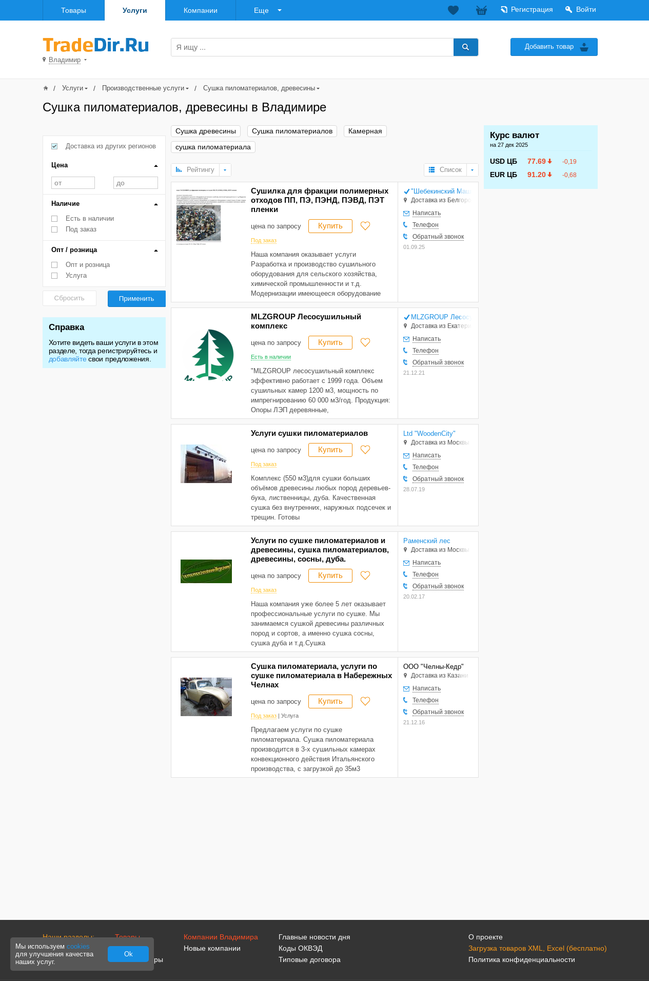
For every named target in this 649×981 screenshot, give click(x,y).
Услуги (135, 10)
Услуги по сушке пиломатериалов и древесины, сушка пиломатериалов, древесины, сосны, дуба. (320, 549)
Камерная (365, 131)
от (73, 183)
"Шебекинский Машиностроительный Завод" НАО (441, 191)
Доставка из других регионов (111, 146)
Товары (73, 10)
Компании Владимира (221, 937)
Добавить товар (549, 46)
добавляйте (68, 359)
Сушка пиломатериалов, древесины (259, 88)
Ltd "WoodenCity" (429, 433)
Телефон (425, 224)
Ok (128, 954)
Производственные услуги (143, 88)
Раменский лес (426, 541)
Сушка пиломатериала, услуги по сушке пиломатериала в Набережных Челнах (321, 675)
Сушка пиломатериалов (292, 131)
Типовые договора (310, 959)
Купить (330, 225)
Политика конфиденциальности (521, 959)
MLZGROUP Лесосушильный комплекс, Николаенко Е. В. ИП (441, 317)
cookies (78, 946)
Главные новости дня (314, 937)
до (135, 183)
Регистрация (532, 9)
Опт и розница (88, 264)
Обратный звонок (438, 236)
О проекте (485, 937)
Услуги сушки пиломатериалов (309, 433)
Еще (261, 10)
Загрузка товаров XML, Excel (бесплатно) (537, 948)
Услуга (76, 275)
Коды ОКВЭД (300, 948)
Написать (426, 213)
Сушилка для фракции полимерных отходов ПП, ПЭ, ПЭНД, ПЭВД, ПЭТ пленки (319, 200)
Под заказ (81, 229)
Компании (201, 10)
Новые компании (212, 948)
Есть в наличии (90, 218)
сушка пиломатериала (213, 147)
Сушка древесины (205, 131)
